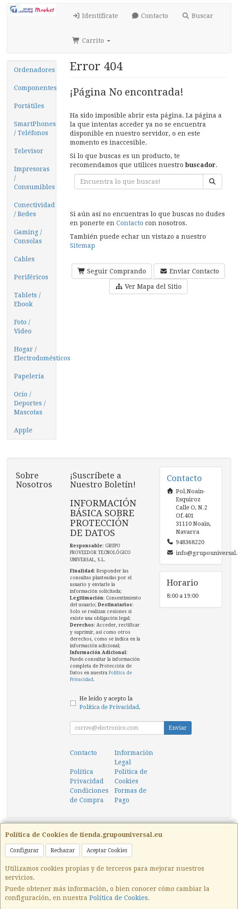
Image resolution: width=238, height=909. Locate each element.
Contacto (150, 15)
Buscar (197, 15)
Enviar (178, 728)
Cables (24, 259)
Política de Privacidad (109, 707)
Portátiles (29, 105)
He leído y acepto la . (110, 702)
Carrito (91, 40)
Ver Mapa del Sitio (148, 286)
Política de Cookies (118, 897)
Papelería (29, 376)
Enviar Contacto (189, 271)
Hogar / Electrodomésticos (35, 353)
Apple (23, 430)
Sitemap (82, 245)
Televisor (28, 151)
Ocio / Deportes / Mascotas (30, 403)
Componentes (35, 87)
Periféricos (31, 277)
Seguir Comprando (112, 271)
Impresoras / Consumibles (34, 178)
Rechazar (62, 850)
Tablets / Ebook (27, 299)
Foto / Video (23, 326)
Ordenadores (34, 69)
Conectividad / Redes (34, 209)
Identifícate (95, 15)
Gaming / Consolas (28, 236)
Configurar (24, 850)
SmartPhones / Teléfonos (35, 128)
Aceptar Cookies (107, 850)
